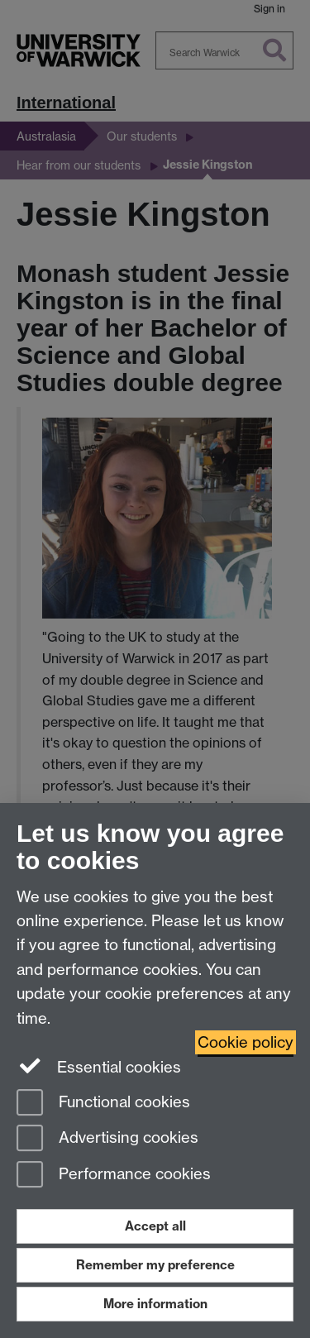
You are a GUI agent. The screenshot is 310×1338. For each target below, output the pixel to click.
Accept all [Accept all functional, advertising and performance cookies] (155, 1226)
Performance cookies (114, 1175)
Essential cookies (99, 1066)
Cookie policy (245, 1042)
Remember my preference (155, 1265)
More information (155, 1304)
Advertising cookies (107, 1139)
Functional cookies (103, 1103)
